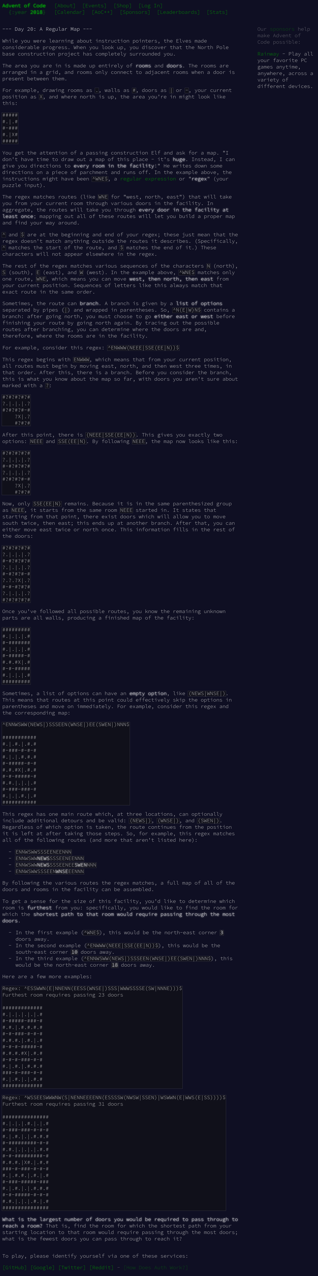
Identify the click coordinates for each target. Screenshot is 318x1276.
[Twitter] (72, 1267)
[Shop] (122, 5)
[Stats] (217, 12)
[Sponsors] (135, 12)
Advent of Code (24, 5)
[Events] (94, 5)
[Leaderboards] (178, 12)
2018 (36, 12)
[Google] (42, 1267)
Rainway (268, 53)
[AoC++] (102, 12)
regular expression (148, 178)
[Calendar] (69, 12)
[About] (65, 5)
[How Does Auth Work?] (155, 1267)
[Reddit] (101, 1267)
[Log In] (150, 5)
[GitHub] (14, 1267)
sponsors (282, 29)
